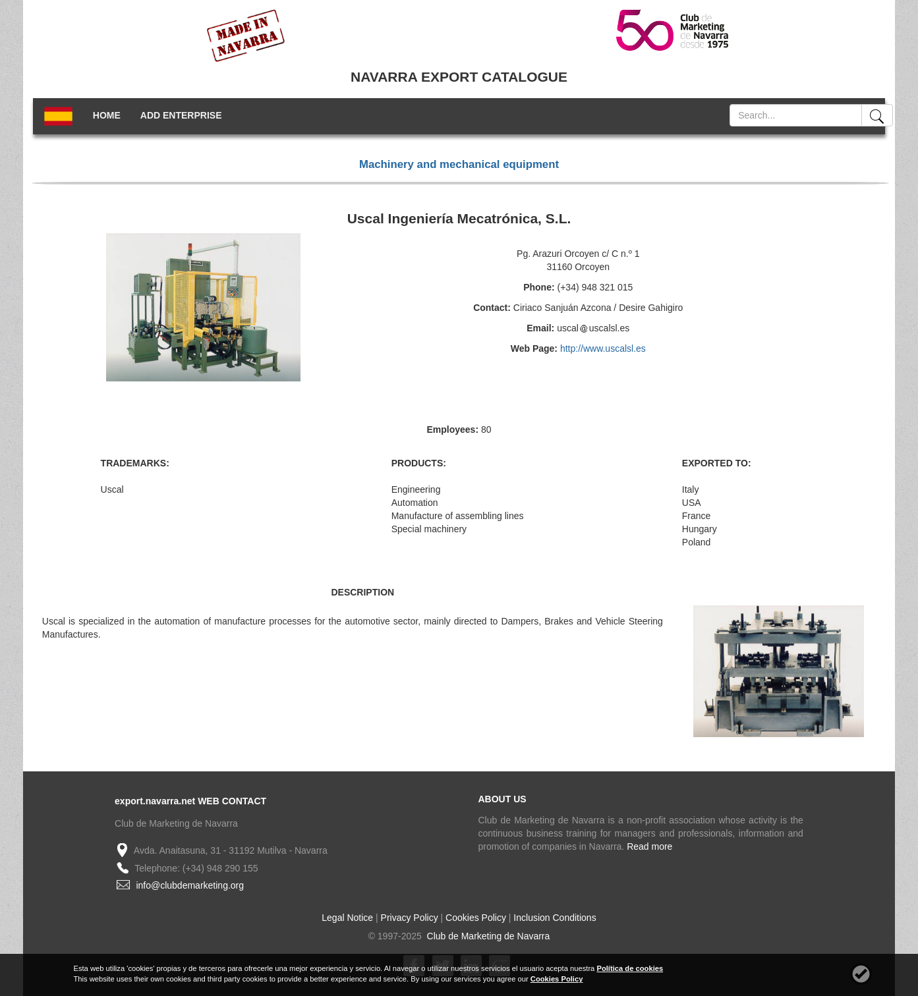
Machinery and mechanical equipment (459, 164)
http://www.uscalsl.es (603, 348)
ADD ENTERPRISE (181, 115)
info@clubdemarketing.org (190, 885)
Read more (649, 846)
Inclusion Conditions (554, 917)
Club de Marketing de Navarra (487, 936)
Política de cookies (629, 968)
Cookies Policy (475, 917)
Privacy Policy (409, 917)
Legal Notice (347, 917)
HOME (107, 115)
